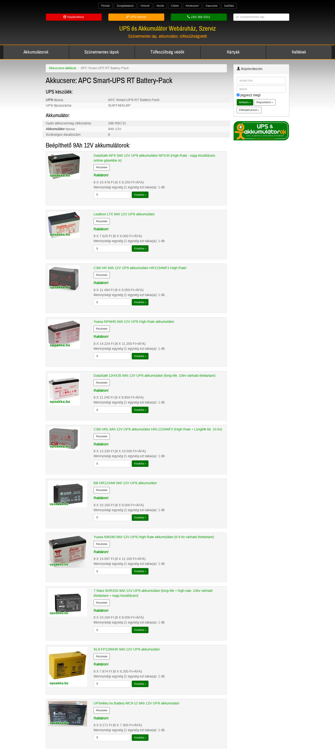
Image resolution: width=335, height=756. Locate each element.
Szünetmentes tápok (101, 52)
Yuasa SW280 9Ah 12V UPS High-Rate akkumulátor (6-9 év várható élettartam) (154, 537)
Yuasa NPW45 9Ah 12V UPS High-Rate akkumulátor (134, 321)
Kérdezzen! (192, 5)
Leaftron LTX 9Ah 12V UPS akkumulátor (124, 214)
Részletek (101, 167)
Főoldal (105, 5)
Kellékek (299, 52)
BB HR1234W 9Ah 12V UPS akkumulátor (125, 483)
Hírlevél (145, 5)
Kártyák (233, 52)
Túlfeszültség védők (167, 52)
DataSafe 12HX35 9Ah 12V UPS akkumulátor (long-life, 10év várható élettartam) (154, 375)
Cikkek (175, 5)
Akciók (160, 5)
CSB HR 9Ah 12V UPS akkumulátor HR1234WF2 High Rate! (140, 268)
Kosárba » (140, 194)
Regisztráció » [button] (264, 102)
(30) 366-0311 (198, 17)
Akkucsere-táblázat (62, 68)
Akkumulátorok (36, 52)
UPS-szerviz (136, 17)
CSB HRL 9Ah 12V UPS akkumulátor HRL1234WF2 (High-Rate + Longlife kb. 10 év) (158, 429)
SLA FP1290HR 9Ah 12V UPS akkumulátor (127, 649)
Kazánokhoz (73, 17)
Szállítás (229, 5)
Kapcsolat (211, 5)
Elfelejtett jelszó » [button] (249, 110)
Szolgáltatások (125, 5)
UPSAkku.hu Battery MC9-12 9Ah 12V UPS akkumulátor (136, 703)
